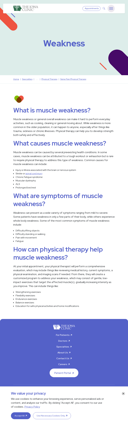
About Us (63, 352)
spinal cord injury (33, 173)
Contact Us (62, 358)
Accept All (20, 415)
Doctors (62, 340)
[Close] (123, 393)
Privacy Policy (32, 406)
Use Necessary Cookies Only (51, 415)
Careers (62, 364)
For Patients (62, 335)
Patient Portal (62, 373)
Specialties (62, 346)
